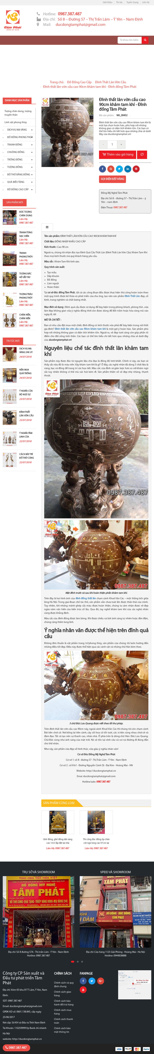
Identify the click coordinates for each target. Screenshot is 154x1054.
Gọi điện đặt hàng (112, 179)
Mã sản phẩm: (107, 115)
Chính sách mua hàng (62, 1012)
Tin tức (119, 2)
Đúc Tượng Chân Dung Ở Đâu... (25, 215)
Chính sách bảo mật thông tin (62, 1030)
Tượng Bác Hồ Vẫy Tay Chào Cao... (25, 277)
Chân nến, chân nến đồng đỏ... (25, 318)
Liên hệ (145, 2)
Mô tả (49, 227)
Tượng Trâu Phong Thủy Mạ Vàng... (25, 298)
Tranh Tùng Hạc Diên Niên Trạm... (25, 236)
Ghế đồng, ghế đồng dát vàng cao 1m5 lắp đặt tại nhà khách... (57, 843)
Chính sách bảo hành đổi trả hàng (64, 1003)
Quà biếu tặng (14, 182)
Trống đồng (13, 159)
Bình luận (67, 227)
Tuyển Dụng (132, 2)
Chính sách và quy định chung (64, 985)
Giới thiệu (107, 2)
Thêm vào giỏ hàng (117, 154)
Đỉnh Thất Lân (132, 296)
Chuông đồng (14, 152)
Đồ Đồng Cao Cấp (79, 82)
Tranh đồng (13, 144)
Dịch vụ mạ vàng (16, 130)
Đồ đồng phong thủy (19, 137)
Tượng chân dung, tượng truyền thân (18, 113)
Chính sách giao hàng (62, 994)
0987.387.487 (16, 1048)
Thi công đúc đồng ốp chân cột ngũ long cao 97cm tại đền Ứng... (96, 843)
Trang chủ (57, 82)
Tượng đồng (14, 167)
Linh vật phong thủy (16, 122)
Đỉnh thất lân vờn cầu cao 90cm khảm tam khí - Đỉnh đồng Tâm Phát (89, 87)
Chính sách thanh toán (63, 1021)
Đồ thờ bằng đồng (17, 174)
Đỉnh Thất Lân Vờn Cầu (110, 82)
